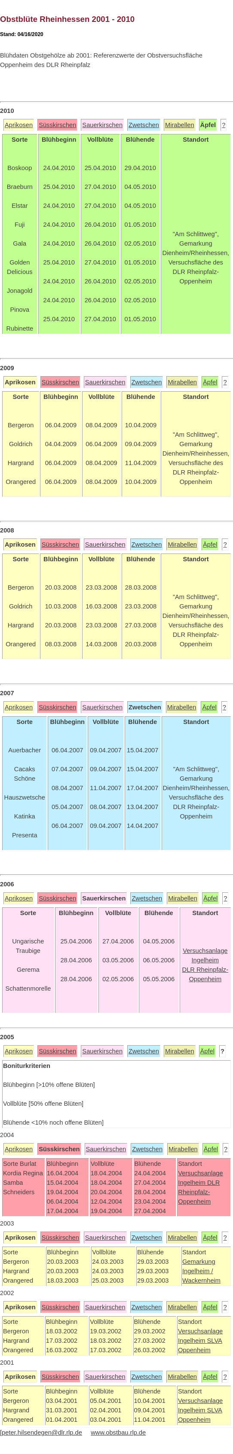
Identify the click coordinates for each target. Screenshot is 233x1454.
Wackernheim (201, 1280)
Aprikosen (19, 125)
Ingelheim (192, 1182)
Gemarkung (198, 1261)
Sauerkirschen (102, 125)
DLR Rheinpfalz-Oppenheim (199, 1192)
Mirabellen (179, 125)
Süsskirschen (57, 125)
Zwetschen (144, 125)
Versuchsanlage (200, 1173)
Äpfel (210, 382)
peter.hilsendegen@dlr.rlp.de (42, 1432)
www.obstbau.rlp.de (118, 1432)
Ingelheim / (197, 1271)
